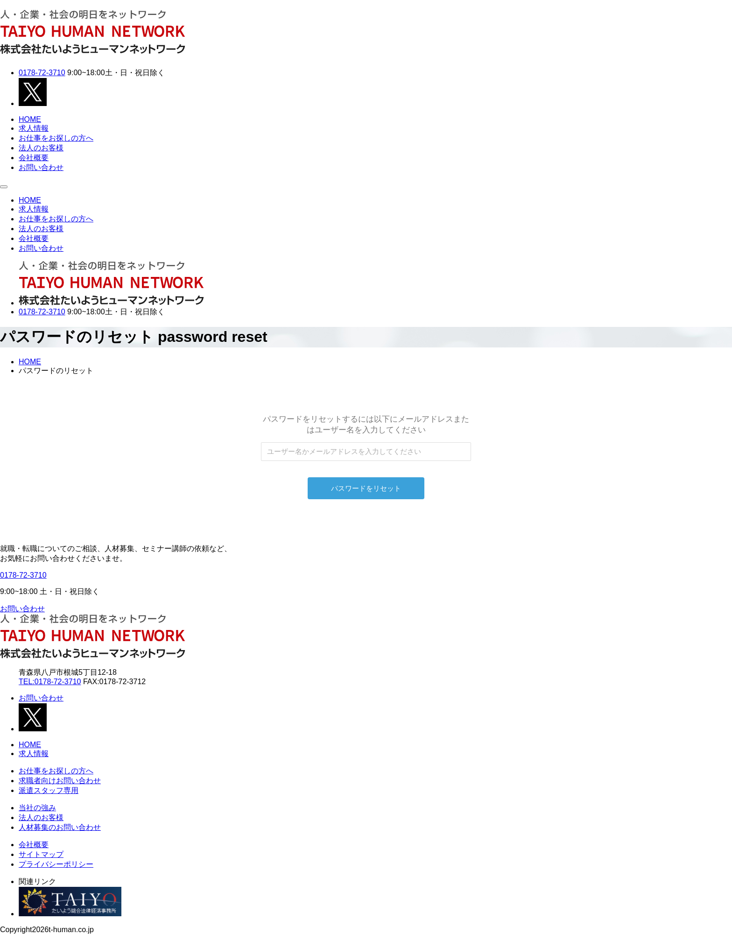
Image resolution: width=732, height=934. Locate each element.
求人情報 (34, 128)
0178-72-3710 (42, 73)
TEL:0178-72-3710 (50, 682)
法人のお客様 (41, 148)
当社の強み (37, 808)
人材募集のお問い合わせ (60, 827)
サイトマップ (41, 854)
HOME (30, 119)
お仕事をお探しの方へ (56, 138)
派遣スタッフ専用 (48, 790)
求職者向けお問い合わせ (60, 781)
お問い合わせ (41, 167)
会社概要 (34, 158)
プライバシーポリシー (56, 864)
